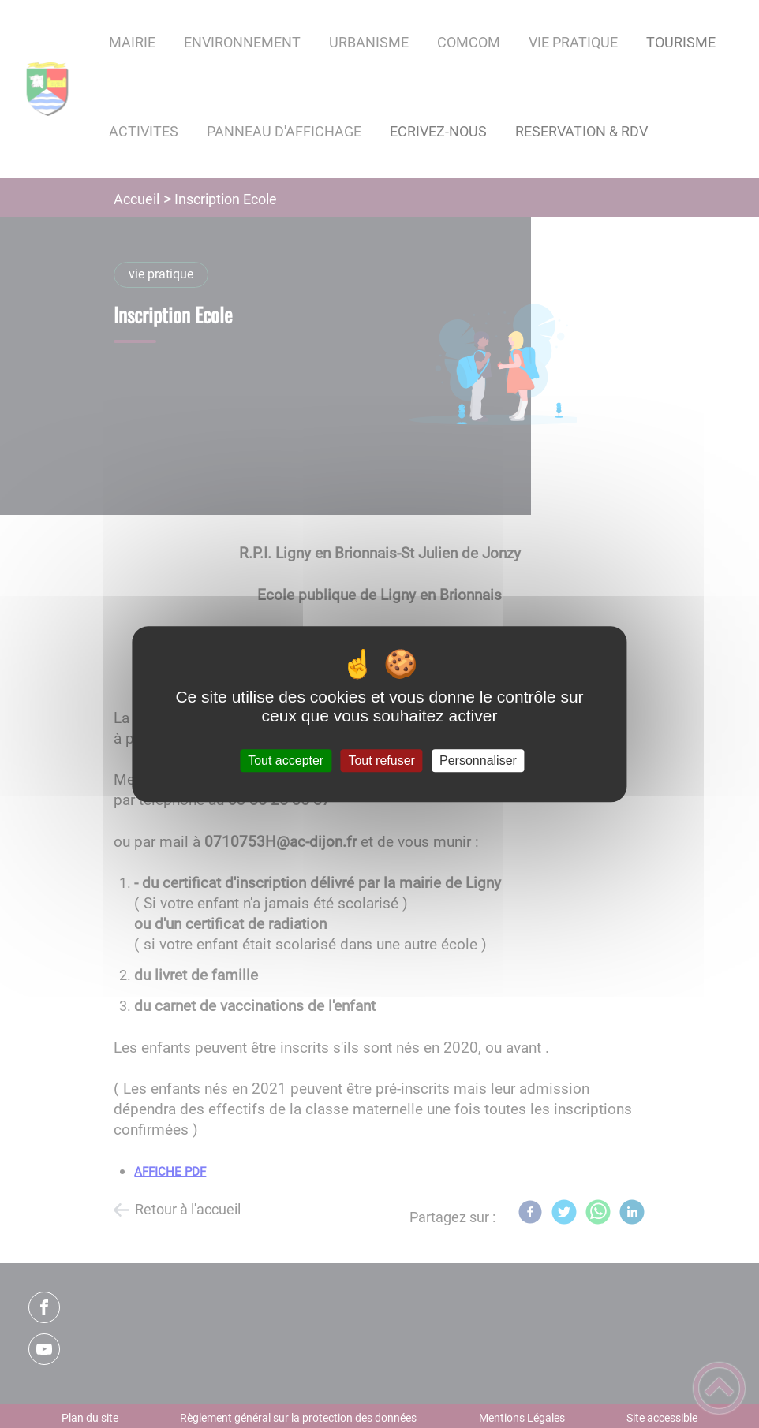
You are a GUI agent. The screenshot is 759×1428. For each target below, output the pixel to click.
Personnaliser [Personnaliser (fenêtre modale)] (478, 760)
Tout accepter (285, 760)
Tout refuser (381, 760)
